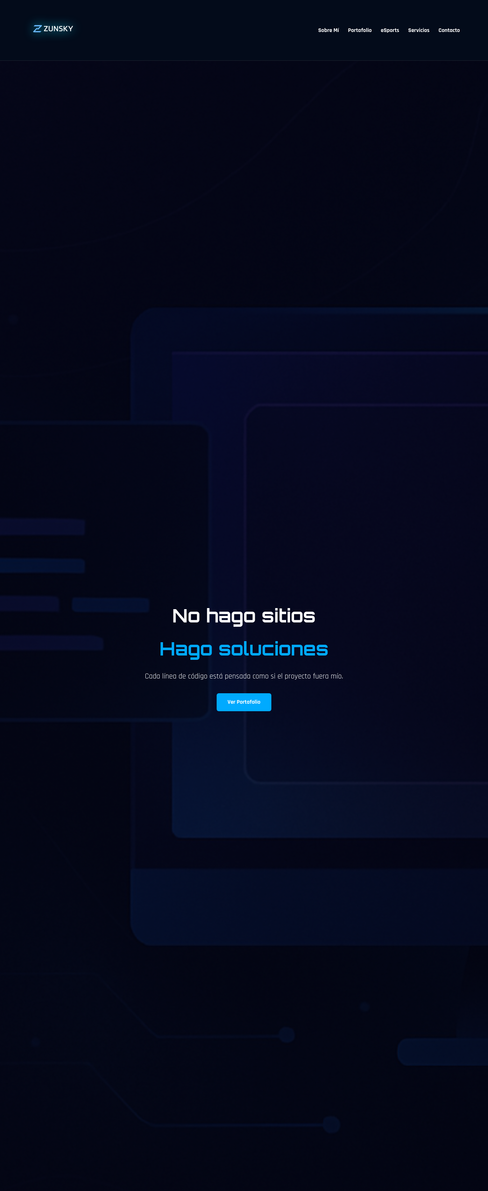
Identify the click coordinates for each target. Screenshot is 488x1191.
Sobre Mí (328, 30)
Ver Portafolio (243, 702)
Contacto (449, 30)
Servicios (418, 30)
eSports (390, 30)
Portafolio (360, 30)
